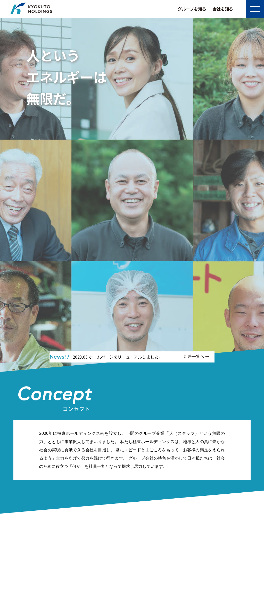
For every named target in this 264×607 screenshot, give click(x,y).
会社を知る (222, 9)
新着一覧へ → (196, 356)
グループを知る (192, 9)
